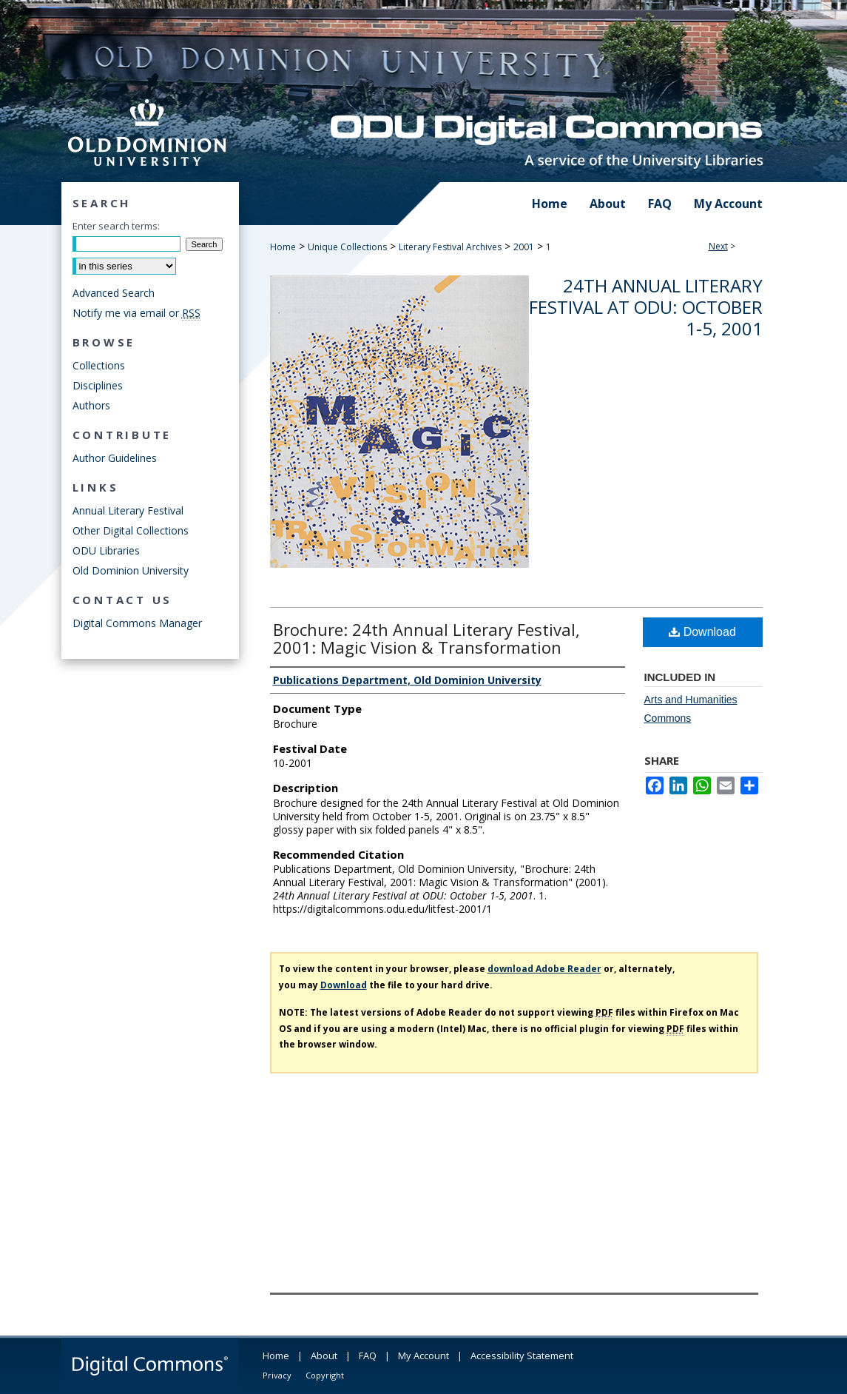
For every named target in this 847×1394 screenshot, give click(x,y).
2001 (523, 247)
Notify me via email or (136, 313)
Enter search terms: (116, 225)
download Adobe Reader (544, 968)
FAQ (368, 1355)
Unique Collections (347, 247)
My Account (423, 1355)
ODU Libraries (106, 550)
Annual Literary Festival (127, 510)
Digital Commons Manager (137, 623)
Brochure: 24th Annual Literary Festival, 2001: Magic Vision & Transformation (426, 638)
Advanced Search (113, 293)
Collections (98, 365)
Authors (91, 405)
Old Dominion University (130, 570)
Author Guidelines (114, 458)
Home (283, 247)
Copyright (325, 1375)
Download (702, 632)
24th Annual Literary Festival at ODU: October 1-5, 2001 (646, 307)
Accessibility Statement (521, 1355)
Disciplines (97, 385)
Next (718, 246)
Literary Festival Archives (450, 247)
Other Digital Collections (130, 530)
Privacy (277, 1375)
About (324, 1355)
